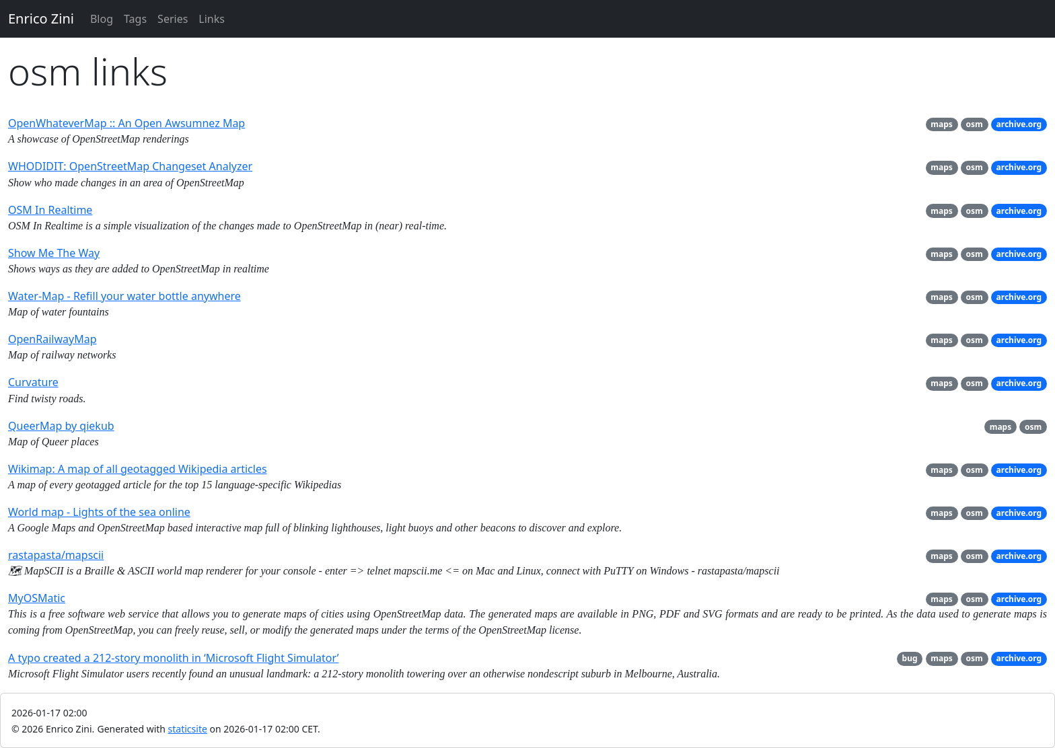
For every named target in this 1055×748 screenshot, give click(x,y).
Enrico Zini (41, 18)
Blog (101, 18)
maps (942, 124)
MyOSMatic (36, 598)
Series (172, 18)
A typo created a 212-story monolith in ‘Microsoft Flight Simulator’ (173, 657)
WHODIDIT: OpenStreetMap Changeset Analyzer (130, 166)
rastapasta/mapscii (56, 555)
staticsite (187, 728)
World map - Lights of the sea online (99, 511)
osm (974, 124)
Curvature (33, 382)
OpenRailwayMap (52, 339)
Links (211, 18)
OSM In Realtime (50, 209)
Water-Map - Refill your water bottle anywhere (124, 296)
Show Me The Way (54, 253)
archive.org (1019, 124)
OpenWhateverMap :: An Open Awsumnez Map (126, 123)
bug (910, 658)
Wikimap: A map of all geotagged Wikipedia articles (137, 468)
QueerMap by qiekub (61, 425)
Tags (135, 18)
